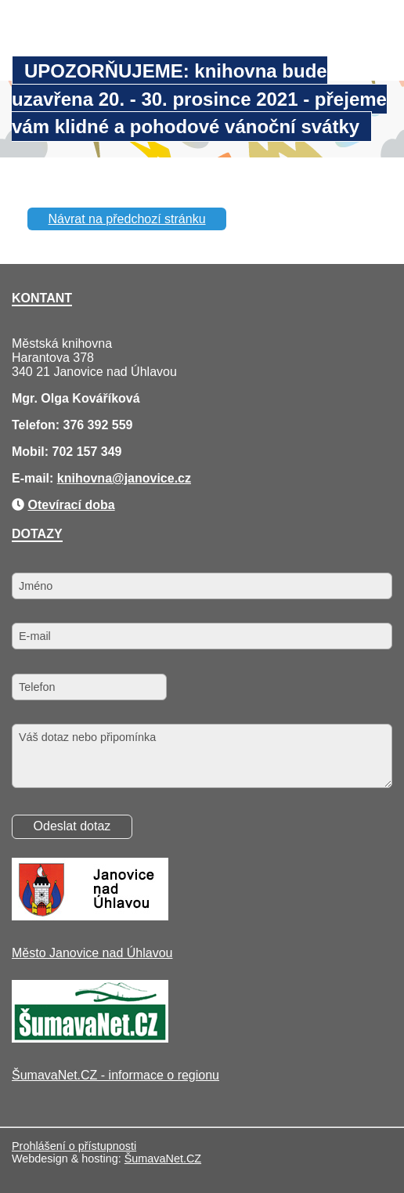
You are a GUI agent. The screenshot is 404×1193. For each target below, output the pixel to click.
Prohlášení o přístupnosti (74, 1146)
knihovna (84, 478)
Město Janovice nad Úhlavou (92, 953)
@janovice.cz (151, 478)
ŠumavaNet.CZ (162, 1158)
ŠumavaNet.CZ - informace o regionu (115, 1075)
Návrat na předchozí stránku (127, 219)
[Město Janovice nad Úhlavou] (90, 916)
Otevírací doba (70, 505)
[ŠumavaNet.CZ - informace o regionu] (90, 1038)
